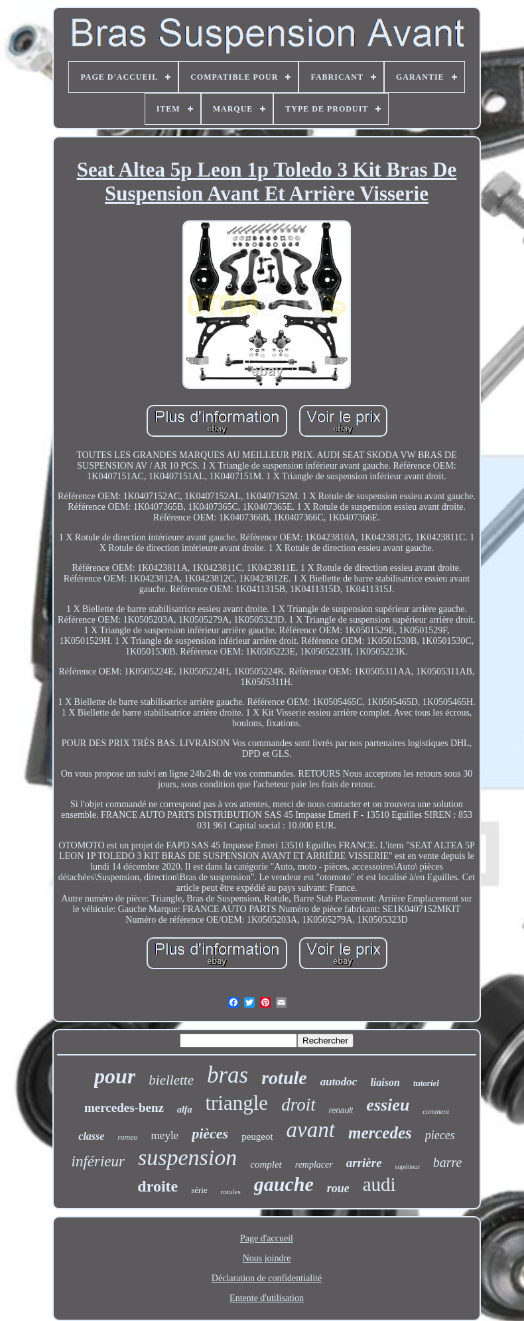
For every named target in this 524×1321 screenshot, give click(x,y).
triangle (236, 1103)
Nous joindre (267, 1258)
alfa (184, 1110)
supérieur (407, 1166)
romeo (127, 1137)
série (199, 1190)
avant (311, 1130)
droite (157, 1186)
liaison (384, 1082)
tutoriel (426, 1083)
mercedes (380, 1133)
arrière (364, 1163)
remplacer (314, 1165)
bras (227, 1075)
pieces (440, 1135)
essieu (387, 1105)
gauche (284, 1184)
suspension (187, 1157)
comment (436, 1111)
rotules (231, 1192)
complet (265, 1164)
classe (91, 1136)
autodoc (339, 1081)
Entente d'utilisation (266, 1298)
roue (338, 1188)
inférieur (98, 1161)
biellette (171, 1080)
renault (341, 1110)
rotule (283, 1077)
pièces (210, 1133)
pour (114, 1076)
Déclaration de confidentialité (267, 1278)
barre (447, 1162)
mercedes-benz (124, 1108)
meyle (165, 1135)
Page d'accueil (266, 1238)
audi (379, 1184)
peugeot (257, 1136)
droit (298, 1105)
